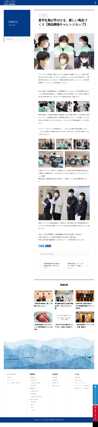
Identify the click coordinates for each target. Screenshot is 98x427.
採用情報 (77, 377)
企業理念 (54, 377)
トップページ (11, 374)
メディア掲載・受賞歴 (13, 383)
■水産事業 (32, 377)
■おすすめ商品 (34, 399)
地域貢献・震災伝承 (36, 396)
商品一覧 (9, 377)
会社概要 (54, 380)
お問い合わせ (78, 380)
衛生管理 (33, 385)
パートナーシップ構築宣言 (82, 385)
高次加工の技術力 (35, 383)
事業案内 (32, 374)
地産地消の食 (34, 391)
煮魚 (31, 404)
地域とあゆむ (56, 385)
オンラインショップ (95, 394)
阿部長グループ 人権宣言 (82, 388)
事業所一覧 (55, 383)
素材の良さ (33, 380)
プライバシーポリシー (81, 383)
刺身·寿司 (33, 402)
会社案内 (55, 374)
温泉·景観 (33, 393)
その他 (32, 410)
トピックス (18, 39)
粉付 (31, 407)
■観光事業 (32, 388)
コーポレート (51, 254)
